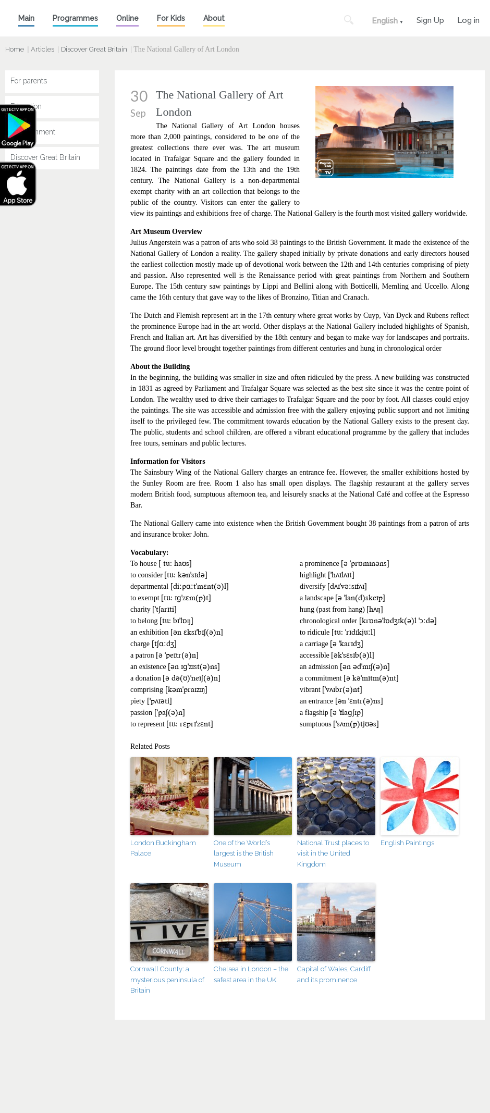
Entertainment (32, 132)
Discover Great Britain (94, 49)
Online (127, 18)
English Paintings (407, 843)
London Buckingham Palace (163, 848)
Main (26, 18)
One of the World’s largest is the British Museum (244, 854)
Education (26, 106)
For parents (28, 81)
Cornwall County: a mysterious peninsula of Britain (167, 980)
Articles (42, 49)
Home (14, 49)
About (214, 18)
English (385, 21)
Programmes (75, 18)
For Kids (171, 18)
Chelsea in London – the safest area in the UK (251, 974)
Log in (468, 19)
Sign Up (430, 19)
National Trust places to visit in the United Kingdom (333, 854)
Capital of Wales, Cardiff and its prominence (334, 974)
